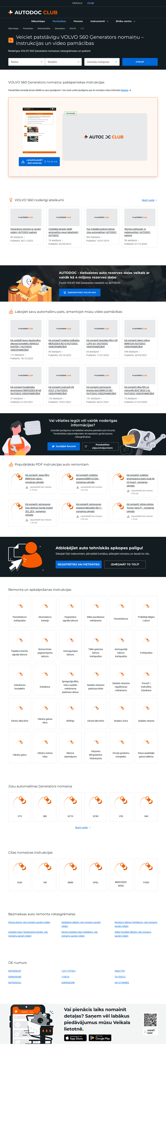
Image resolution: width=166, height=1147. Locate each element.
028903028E (14, 976)
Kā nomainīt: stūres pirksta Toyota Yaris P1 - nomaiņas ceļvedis (140, 508)
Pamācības (28, 28)
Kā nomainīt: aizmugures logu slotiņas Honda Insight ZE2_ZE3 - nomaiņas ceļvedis (39, 509)
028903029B (68, 982)
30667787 (120, 970)
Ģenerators (60, 28)
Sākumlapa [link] (13, 28)
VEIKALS (77, 3)
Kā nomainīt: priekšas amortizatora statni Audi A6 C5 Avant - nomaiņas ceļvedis (140, 480)
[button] (99, 21)
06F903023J (14, 982)
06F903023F (14, 970)
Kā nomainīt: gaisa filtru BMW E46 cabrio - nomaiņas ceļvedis (37, 478)
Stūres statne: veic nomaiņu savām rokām (29, 922)
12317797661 (68, 970)
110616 (65, 976)
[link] (38, 21)
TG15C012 (120, 976)
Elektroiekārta (44, 28)
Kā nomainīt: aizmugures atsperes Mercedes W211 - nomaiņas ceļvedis (89, 508)
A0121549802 (122, 982)
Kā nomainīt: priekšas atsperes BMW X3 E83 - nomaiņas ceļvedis (87, 478)
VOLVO (72, 28)
